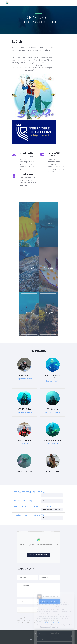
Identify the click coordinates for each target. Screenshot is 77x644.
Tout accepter (54, 636)
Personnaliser (54, 625)
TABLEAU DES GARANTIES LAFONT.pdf (29, 492)
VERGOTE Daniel (24, 472)
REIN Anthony (52, 472)
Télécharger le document (52, 495)
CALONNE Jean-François (52, 376)
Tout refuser (54, 631)
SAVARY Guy (24, 375)
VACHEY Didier (24, 409)
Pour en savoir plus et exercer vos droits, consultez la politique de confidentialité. (54, 618)
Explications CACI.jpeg (23, 501)
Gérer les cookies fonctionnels (38, 555)
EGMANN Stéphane (52, 440)
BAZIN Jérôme (24, 440)
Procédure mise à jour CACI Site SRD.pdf (30, 515)
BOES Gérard (52, 409)
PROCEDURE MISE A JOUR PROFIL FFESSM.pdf (33, 507)
